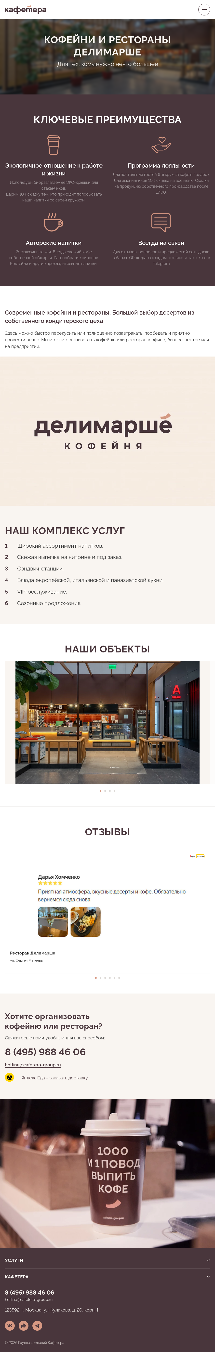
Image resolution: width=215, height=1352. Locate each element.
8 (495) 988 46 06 (45, 1051)
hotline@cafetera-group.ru (33, 1064)
